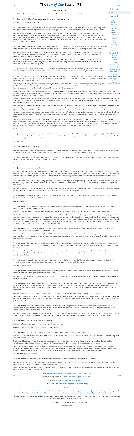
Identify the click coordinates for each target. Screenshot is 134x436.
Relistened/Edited (61, 384)
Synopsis (114, 30)
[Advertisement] (67, 421)
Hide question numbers (51, 373)
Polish (90, 377)
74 (14, 14)
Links (50, 393)
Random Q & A (42, 393)
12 (16, 228)
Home (114, 20)
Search (22, 391)
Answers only (83, 384)
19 (16, 332)
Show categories (66, 373)
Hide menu (114, 9)
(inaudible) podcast (114, 67)
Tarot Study (101, 391)
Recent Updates (92, 393)
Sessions (114, 22)
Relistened (71, 377)
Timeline (22, 393)
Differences (82, 393)
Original (114, 44)
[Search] (119, 12)
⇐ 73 (15, 5)
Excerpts (56, 393)
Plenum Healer (114, 56)
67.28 (19, 129)
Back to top (67, 387)
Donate (114, 35)
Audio (114, 28)
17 (16, 306)
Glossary (114, 32)
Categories (114, 24)
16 (16, 283)
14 (16, 260)
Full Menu (114, 48)
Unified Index (65, 393)
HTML (69, 380)
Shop (82, 391)
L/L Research (114, 79)
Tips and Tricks (31, 393)
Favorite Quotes (90, 391)
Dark (114, 42)
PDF (74, 380)
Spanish (84, 377)
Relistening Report (112, 391)
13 (16, 243)
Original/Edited (73, 384)
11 (16, 206)
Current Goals (104, 393)
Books (114, 26)
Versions (74, 393)
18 (16, 320)
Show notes (77, 373)
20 (16, 359)
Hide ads (64, 406)
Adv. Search (114, 16)
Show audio (87, 373)
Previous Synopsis (65, 391)
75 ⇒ (119, 5)
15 (16, 271)
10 (16, 195)
